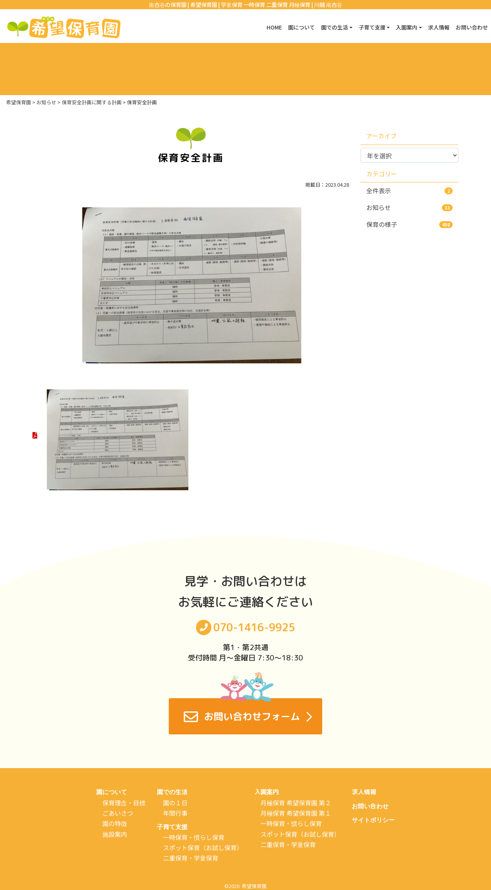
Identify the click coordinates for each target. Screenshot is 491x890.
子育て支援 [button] (359, 27)
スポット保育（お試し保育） (203, 847)
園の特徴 (114, 823)
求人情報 (432, 27)
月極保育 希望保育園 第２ (295, 802)
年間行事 (175, 813)
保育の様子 (409, 224)
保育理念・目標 (123, 802)
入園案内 (266, 792)
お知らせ (409, 207)
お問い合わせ (469, 27)
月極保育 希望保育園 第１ (295, 813)
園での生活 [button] (317, 27)
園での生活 (172, 792)
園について (280, 27)
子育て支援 (172, 827)
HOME (250, 27)
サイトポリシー (373, 820)
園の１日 (175, 802)
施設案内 (114, 833)
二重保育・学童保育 (190, 857)
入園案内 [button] (397, 27)
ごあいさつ (117, 813)
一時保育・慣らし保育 (193, 837)
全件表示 (409, 190)
